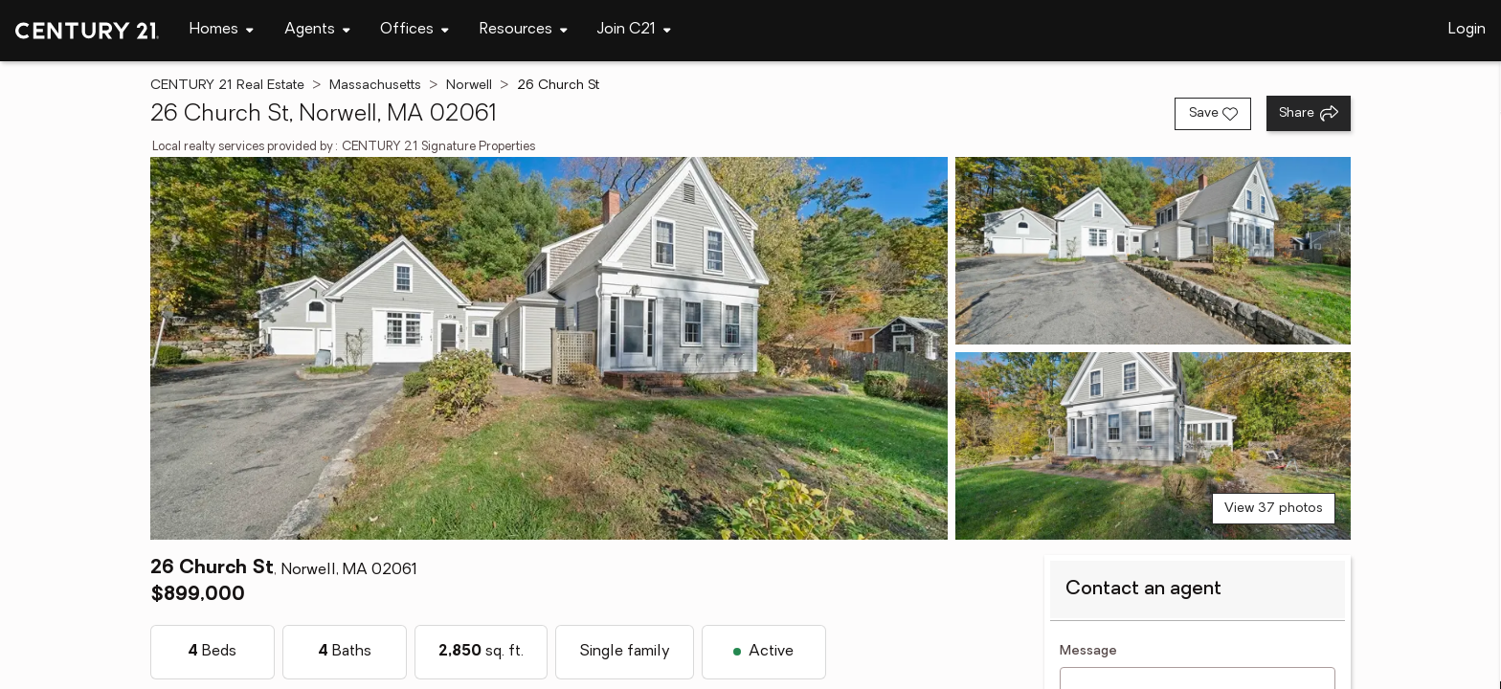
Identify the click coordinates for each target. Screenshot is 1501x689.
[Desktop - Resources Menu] (524, 30)
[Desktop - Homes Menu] (222, 30)
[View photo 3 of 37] (1153, 446)
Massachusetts (375, 85)
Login (1467, 29)
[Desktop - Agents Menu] (317, 30)
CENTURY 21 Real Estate (227, 85)
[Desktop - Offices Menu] (414, 30)
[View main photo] (549, 348)
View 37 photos (1273, 508)
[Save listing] (1213, 114)
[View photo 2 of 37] (1153, 250)
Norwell (469, 85)
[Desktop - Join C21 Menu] (634, 30)
